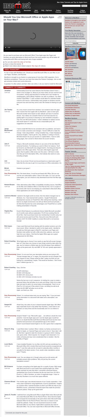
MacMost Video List (71, 190)
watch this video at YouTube (22, 62)
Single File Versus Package (73, 173)
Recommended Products (72, 143)
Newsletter (27, 10)
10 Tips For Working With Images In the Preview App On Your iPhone (75, 159)
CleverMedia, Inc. (80, 197)
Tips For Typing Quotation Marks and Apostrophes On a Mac (75, 167)
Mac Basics (68, 120)
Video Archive (69, 128)
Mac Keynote (69, 71)
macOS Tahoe (69, 61)
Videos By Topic (7, 11)
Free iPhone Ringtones (72, 141)
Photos (67, 63)
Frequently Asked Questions (73, 184)
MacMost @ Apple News (72, 115)
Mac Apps (35, 66)
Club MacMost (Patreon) (72, 107)
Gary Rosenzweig (10, 173)
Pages (67, 65)
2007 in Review (69, 154)
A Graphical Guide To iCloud (73, 139)
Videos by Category (71, 126)
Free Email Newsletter (71, 105)
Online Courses (58, 11)
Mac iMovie (68, 73)
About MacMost (69, 180)
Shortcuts (68, 67)
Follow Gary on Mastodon (73, 113)
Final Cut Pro (69, 75)
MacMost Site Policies (71, 194)
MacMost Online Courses (72, 130)
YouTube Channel (70, 11)
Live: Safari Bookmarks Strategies (75, 175)
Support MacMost (70, 182)
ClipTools (49, 10)
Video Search (18, 11)
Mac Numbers (69, 69)
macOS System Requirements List (75, 148)
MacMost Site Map (70, 192)
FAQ (42, 10)
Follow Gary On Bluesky (72, 111)
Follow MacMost (83, 11)
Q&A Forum (36, 11)
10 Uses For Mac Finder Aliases (74, 156)
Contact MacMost (70, 186)
